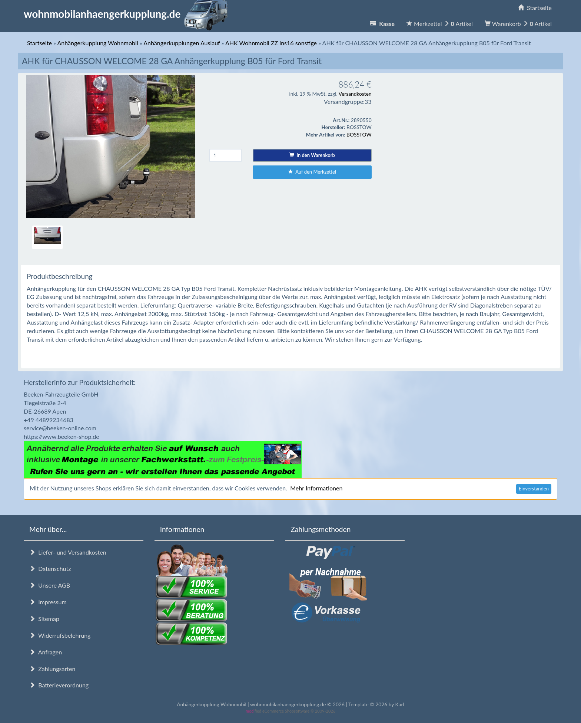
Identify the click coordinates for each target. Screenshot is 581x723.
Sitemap (44, 618)
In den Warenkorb (312, 155)
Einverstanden (534, 489)
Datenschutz (50, 568)
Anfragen (45, 651)
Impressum (48, 601)
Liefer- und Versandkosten (67, 552)
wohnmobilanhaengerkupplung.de (128, 13)
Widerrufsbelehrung (59, 635)
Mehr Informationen (316, 488)
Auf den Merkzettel (312, 172)
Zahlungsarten (52, 668)
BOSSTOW (359, 134)
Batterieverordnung (59, 685)
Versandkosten (355, 94)
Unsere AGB (49, 585)
